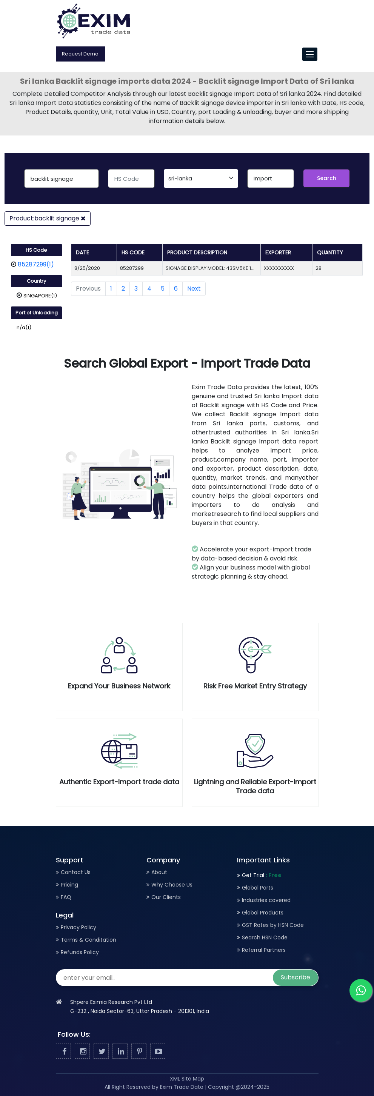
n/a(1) (24, 327)
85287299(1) (36, 264)
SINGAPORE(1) (40, 295)
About (159, 872)
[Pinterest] (139, 1051)
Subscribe (295, 977)
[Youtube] (157, 1051)
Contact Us (76, 872)
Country (36, 281)
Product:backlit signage (47, 218)
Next (194, 288)
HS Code (36, 250)
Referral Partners (264, 950)
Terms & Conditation (88, 940)
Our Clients (166, 897)
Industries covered (266, 900)
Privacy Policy (78, 927)
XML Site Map (187, 1078)
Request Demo (80, 53)
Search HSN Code (265, 937)
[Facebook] (63, 1051)
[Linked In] (120, 1051)
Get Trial (262, 875)
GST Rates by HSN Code (273, 925)
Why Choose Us (171, 884)
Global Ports (257, 887)
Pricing (69, 884)
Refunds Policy (80, 952)
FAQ (66, 897)
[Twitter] (101, 1051)
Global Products (262, 912)
